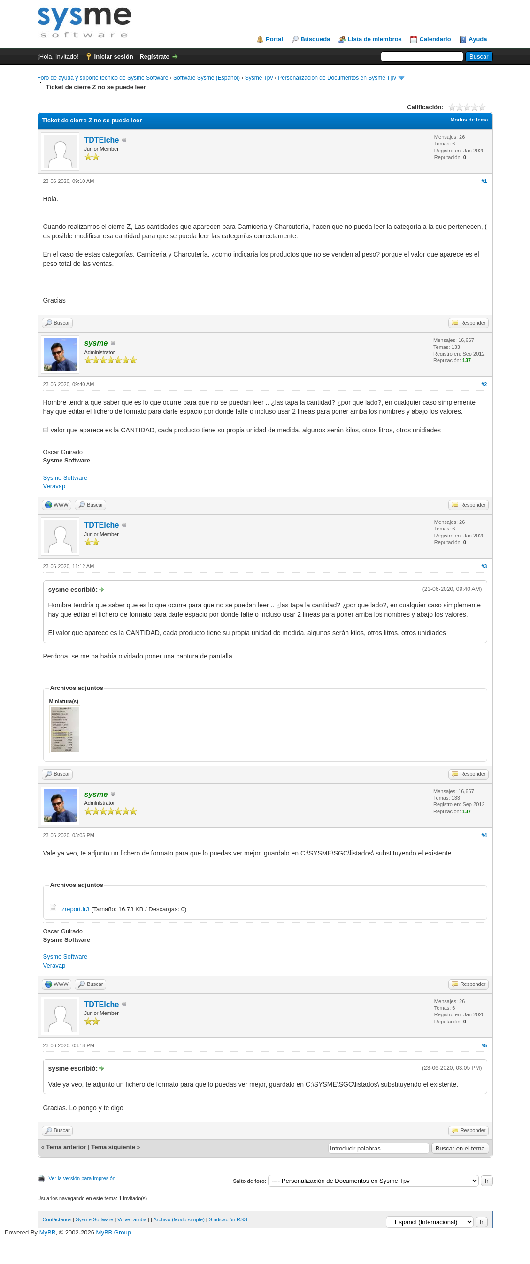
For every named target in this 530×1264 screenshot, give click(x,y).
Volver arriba (131, 1219)
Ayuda (478, 39)
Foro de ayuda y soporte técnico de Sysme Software (103, 78)
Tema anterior (66, 1146)
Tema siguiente (113, 1146)
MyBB (47, 1232)
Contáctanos (57, 1219)
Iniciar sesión (113, 56)
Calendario (435, 39)
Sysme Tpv (259, 78)
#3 (484, 566)
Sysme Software (65, 477)
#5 (484, 1045)
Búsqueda (315, 39)
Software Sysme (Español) (206, 78)
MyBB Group (113, 1232)
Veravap (54, 486)
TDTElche (101, 140)
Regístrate (154, 56)
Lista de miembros (375, 39)
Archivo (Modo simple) (178, 1219)
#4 (484, 835)
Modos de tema (469, 119)
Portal (274, 39)
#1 (484, 181)
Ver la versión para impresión (82, 1178)
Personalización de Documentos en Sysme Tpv (337, 78)
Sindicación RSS (228, 1219)
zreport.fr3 (75, 909)
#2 (484, 384)
